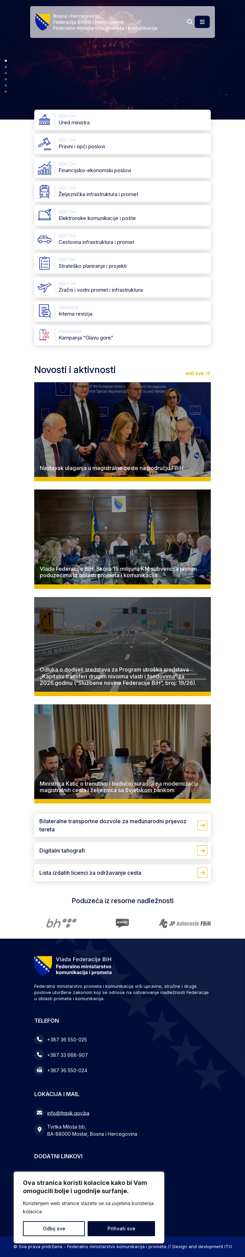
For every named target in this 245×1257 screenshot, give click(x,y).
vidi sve (198, 373)
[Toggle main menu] (202, 22)
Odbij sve (54, 1228)
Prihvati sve (121, 1228)
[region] (89, 1207)
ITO (228, 1246)
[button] (6, 61)
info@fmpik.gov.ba (68, 1113)
